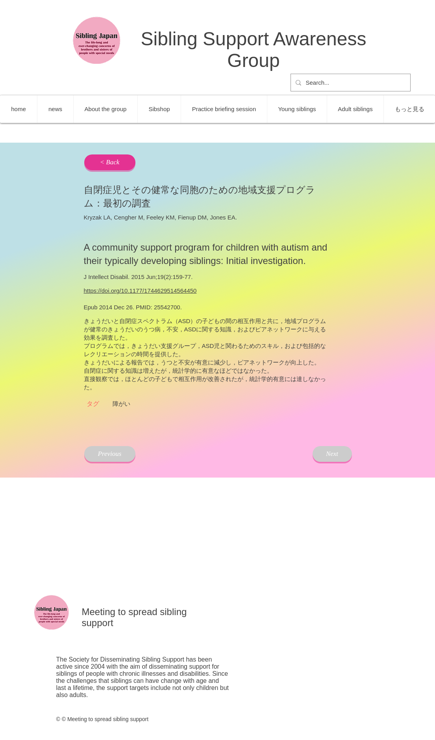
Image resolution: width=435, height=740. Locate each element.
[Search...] (350, 82)
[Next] (332, 454)
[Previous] (109, 454)
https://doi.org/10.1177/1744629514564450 (140, 290)
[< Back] (109, 162)
